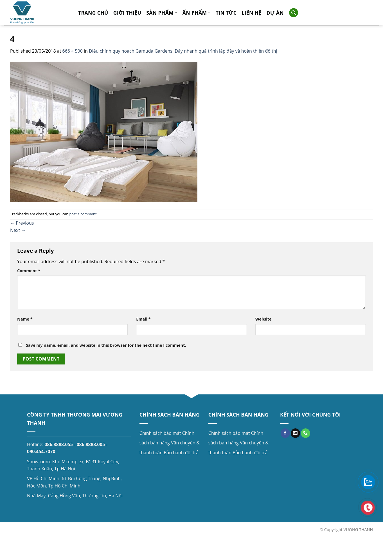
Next (18, 230)
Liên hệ (251, 12)
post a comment (82, 213)
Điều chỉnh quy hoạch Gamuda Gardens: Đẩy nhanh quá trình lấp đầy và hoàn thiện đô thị (183, 51)
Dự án (275, 12)
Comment (28, 270)
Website (263, 319)
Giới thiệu (127, 12)
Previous (22, 223)
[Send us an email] (295, 433)
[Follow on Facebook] (285, 433)
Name (25, 319)
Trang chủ (93, 12)
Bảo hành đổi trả (181, 452)
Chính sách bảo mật (160, 433)
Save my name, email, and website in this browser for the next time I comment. (106, 345)
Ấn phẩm (197, 12)
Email (143, 319)
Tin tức (226, 12)
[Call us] (305, 433)
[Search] (293, 12)
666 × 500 (72, 51)
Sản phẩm (161, 12)
